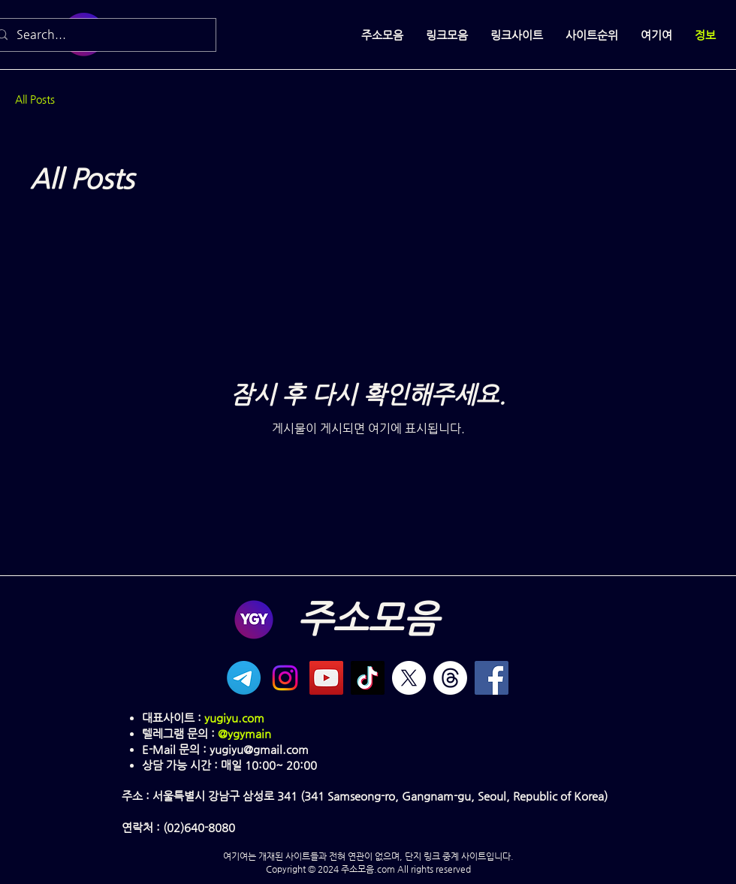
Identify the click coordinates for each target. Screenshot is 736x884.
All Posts (35, 99)
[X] (409, 678)
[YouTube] (326, 678)
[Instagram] (285, 678)
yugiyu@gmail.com (259, 749)
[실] (450, 678)
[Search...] (100, 35)
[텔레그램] (244, 678)
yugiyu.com (234, 717)
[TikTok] (368, 678)
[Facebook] (491, 678)
